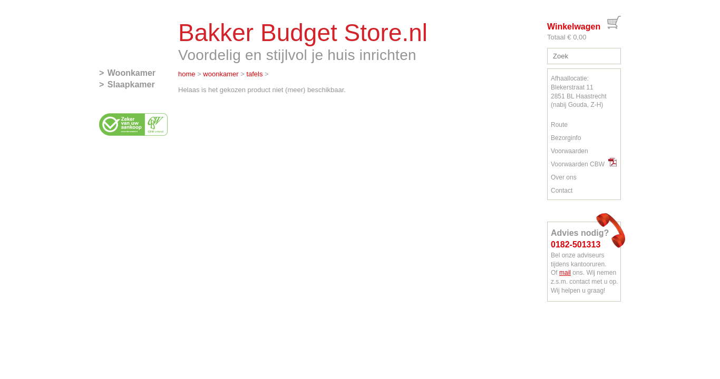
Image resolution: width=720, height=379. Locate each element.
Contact (561, 190)
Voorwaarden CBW (584, 164)
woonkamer (220, 74)
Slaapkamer (131, 84)
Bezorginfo (566, 138)
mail (565, 272)
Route (559, 124)
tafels (254, 74)
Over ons (564, 177)
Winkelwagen (573, 26)
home (187, 74)
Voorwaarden (569, 151)
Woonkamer (131, 72)
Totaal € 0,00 (566, 37)
